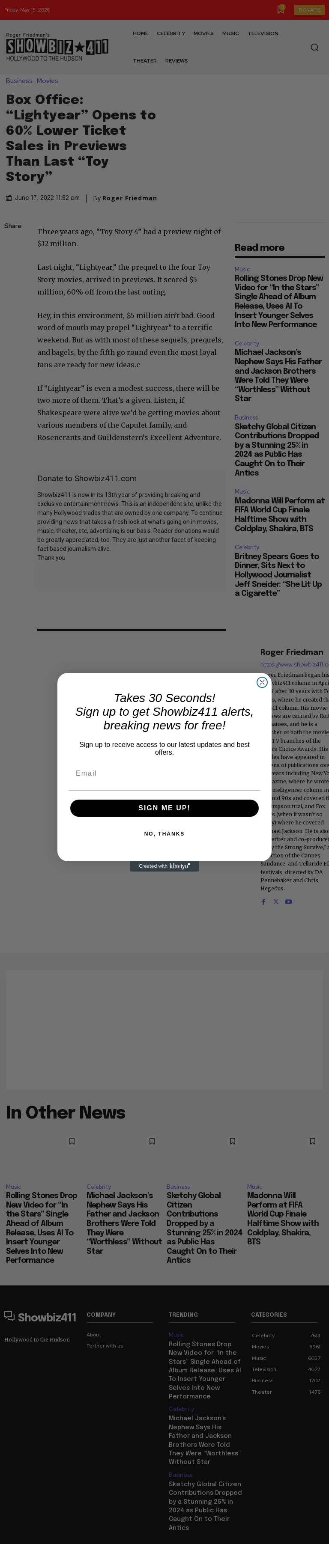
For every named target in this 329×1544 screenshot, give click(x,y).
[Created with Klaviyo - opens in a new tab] (164, 866)
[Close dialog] (262, 682)
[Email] (164, 773)
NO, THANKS (164, 834)
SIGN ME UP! (164, 808)
